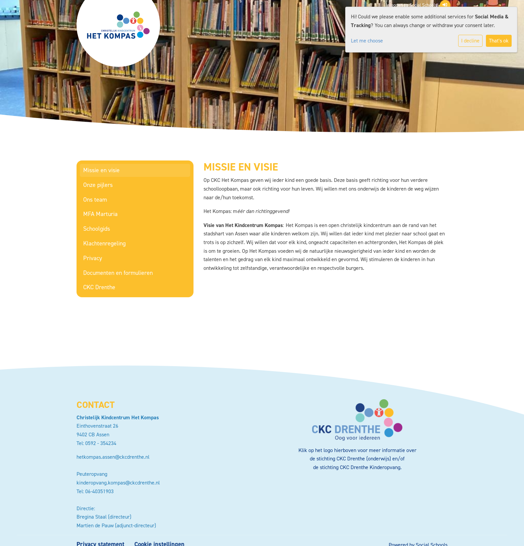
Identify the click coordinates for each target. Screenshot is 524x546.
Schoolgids (96, 229)
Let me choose (367, 40)
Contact (96, 405)
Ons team (95, 200)
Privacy (92, 258)
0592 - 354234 (100, 443)
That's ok (499, 40)
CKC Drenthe (99, 287)
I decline (470, 40)
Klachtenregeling (104, 243)
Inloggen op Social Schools (416, 5)
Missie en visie (101, 170)
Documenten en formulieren (118, 273)
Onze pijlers (98, 185)
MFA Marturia (100, 214)
